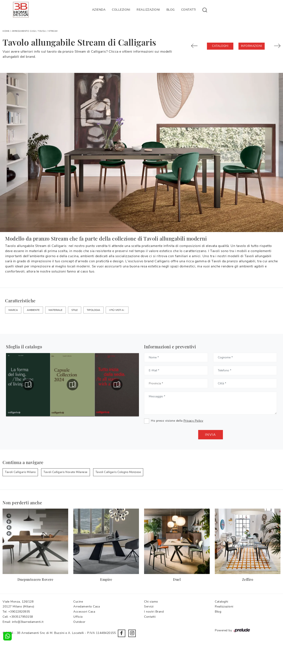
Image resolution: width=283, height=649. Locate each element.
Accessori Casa (84, 612)
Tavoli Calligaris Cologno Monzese (118, 472)
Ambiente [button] (33, 310)
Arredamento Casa (24, 31)
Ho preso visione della (177, 421)
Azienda (99, 10)
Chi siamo (151, 602)
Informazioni (251, 46)
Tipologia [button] (93, 310)
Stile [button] (74, 310)
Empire (106, 579)
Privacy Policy (193, 421)
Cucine (78, 602)
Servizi (149, 606)
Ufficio (78, 617)
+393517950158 (21, 617)
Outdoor (79, 622)
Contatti (188, 10)
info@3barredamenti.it (28, 622)
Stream (53, 31)
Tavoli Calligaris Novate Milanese (65, 472)
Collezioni (121, 10)
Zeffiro (247, 579)
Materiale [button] (55, 310)
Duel (177, 579)
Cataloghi (220, 46)
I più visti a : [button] (117, 310)
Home (6, 31)
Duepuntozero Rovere (35, 579)
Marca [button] (13, 310)
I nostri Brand (154, 612)
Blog (170, 10)
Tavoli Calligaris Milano (20, 472)
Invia (210, 434)
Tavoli (42, 31)
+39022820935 (19, 612)
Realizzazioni (148, 10)
